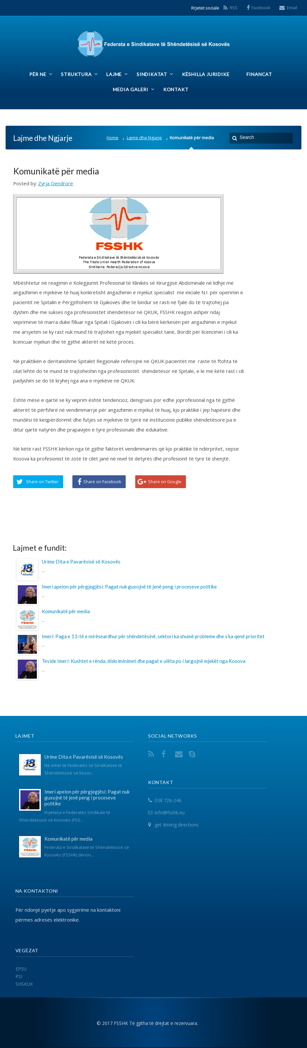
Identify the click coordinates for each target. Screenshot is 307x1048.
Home (112, 138)
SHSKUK (24, 984)
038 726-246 (168, 800)
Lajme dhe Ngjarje (144, 138)
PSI (18, 976)
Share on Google (164, 482)
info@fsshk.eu (170, 812)
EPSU (21, 969)
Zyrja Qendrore (55, 183)
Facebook (260, 8)
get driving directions (177, 825)
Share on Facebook (102, 482)
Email (292, 8)
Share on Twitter (42, 482)
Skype (193, 754)
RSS (234, 8)
